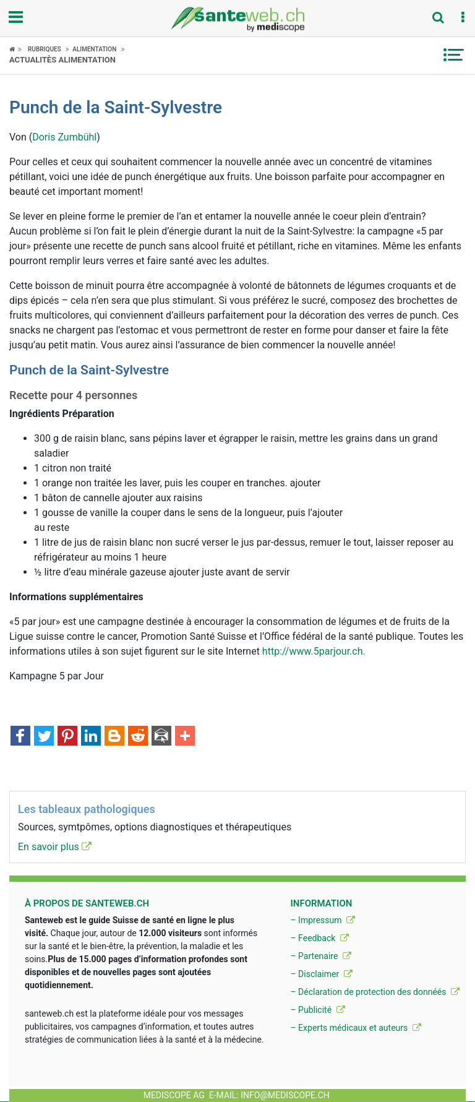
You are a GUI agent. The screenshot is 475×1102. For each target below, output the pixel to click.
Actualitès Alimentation (62, 59)
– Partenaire (320, 956)
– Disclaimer (321, 974)
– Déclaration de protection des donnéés (375, 992)
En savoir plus (55, 847)
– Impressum (322, 920)
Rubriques (44, 49)
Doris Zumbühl (64, 137)
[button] (462, 18)
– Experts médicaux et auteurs (355, 1028)
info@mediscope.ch (285, 1095)
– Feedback (319, 938)
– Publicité (317, 1010)
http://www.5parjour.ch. (314, 651)
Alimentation (94, 49)
